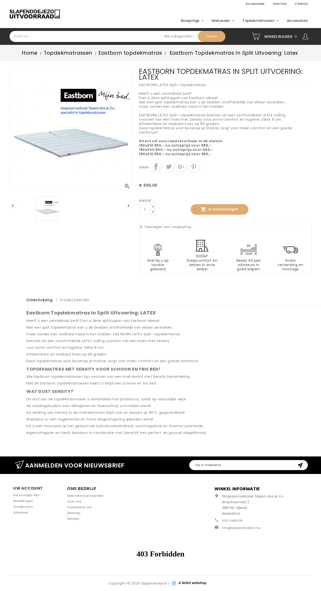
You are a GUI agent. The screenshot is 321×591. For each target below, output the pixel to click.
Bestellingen (23, 501)
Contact (301, 4)
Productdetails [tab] (74, 300)
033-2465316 (232, 520)
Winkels (73, 518)
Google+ (181, 166)
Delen (156, 166)
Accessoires (255, 4)
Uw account (28, 488)
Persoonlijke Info (26, 495)
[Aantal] (144, 209)
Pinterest (194, 166)
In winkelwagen (220, 209)
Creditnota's (23, 506)
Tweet (168, 166)
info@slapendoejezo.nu (241, 528)
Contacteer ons (79, 507)
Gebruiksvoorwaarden (85, 495)
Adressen (21, 512)
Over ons (280, 4)
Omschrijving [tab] (39, 300)
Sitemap (73, 513)
